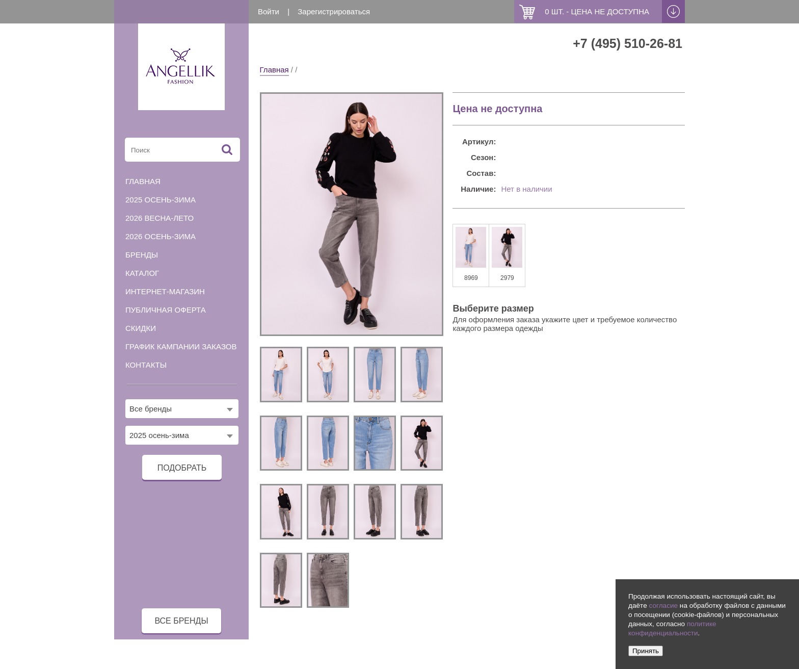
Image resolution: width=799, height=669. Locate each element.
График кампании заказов (181, 346)
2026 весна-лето (159, 218)
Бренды (141, 254)
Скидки (140, 328)
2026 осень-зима (160, 236)
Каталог (142, 273)
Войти (268, 11)
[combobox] (181, 408)
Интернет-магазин (165, 291)
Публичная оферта (165, 309)
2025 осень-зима (160, 199)
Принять (645, 651)
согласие (663, 605)
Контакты (146, 365)
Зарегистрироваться (334, 11)
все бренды (181, 620)
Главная (274, 69)
